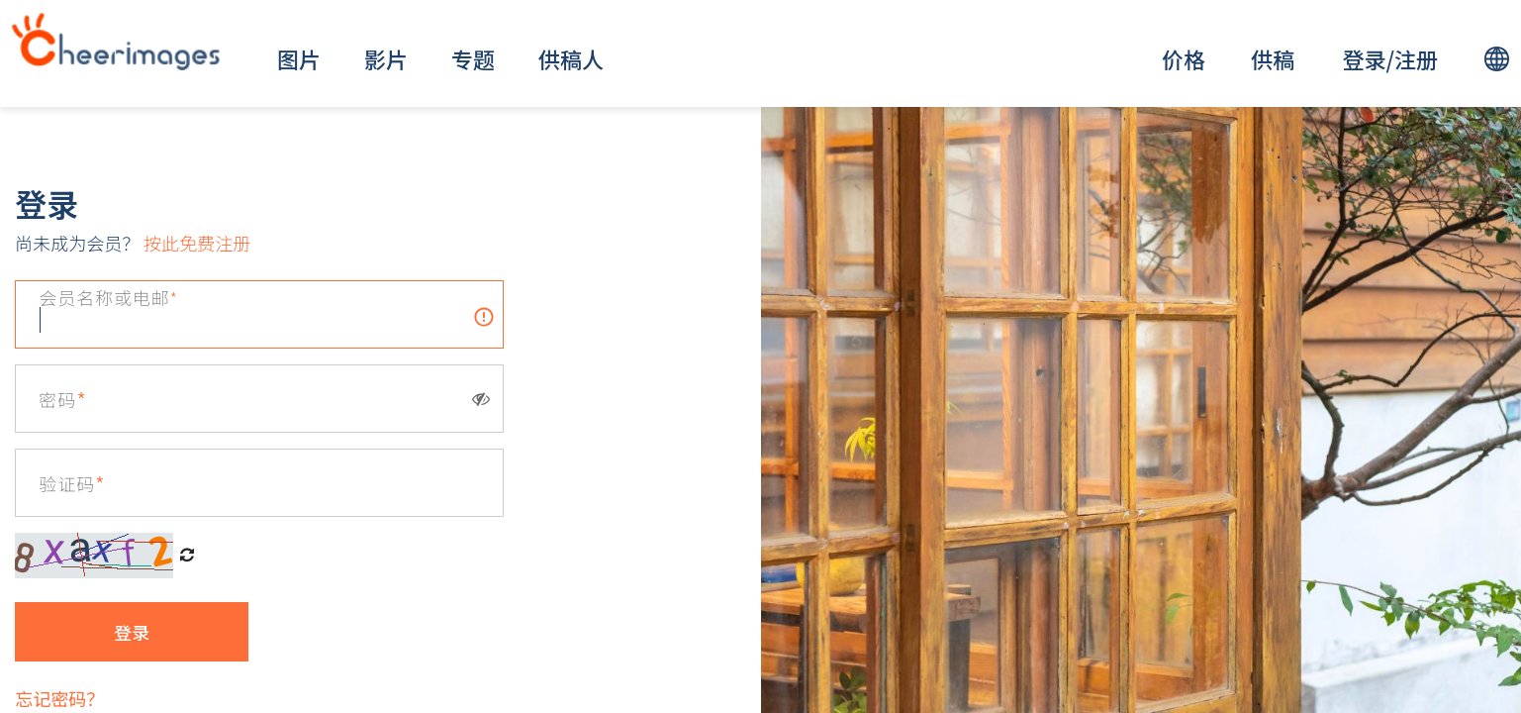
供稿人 (571, 58)
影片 (386, 58)
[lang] (1496, 59)
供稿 (1272, 58)
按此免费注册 (195, 242)
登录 (1363, 58)
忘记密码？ (59, 698)
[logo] (116, 41)
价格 (1183, 58)
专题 (473, 58)
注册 (1416, 58)
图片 (299, 58)
